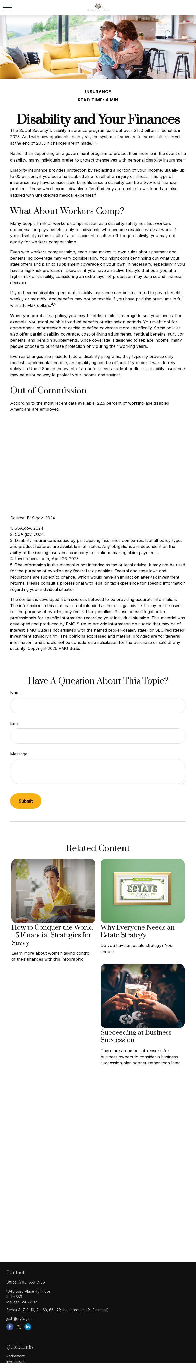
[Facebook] (9, 1326)
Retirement (15, 1356)
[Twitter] (18, 1326)
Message (18, 753)
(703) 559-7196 (31, 1282)
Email (15, 723)
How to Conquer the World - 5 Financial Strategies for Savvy (52, 935)
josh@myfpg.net (20, 1318)
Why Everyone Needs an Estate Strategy (138, 931)
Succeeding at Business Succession (136, 1036)
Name (16, 692)
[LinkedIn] (27, 1326)
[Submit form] (25, 801)
